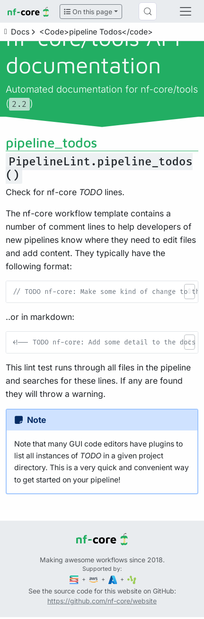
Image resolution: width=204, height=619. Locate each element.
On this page (88, 12)
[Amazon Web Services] (94, 579)
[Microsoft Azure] (113, 579)
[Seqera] (75, 579)
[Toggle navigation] (185, 11)
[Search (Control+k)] (148, 11)
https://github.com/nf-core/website (102, 601)
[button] (189, 291)
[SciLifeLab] (131, 579)
